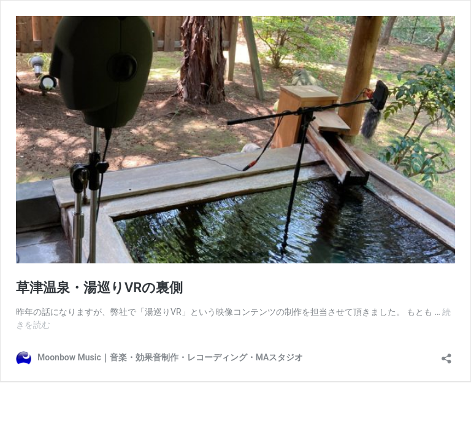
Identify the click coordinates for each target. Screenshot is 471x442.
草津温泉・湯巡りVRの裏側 (99, 287)
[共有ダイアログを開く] (446, 354)
